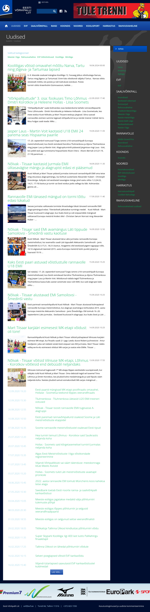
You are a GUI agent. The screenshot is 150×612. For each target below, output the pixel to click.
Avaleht (9, 41)
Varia (120, 67)
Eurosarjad (123, 104)
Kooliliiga (59, 57)
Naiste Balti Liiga (125, 120)
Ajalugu (121, 74)
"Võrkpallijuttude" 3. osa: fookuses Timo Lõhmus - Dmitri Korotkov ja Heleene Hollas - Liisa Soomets (49, 100)
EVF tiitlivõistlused (45, 57)
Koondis (65, 25)
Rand (54, 25)
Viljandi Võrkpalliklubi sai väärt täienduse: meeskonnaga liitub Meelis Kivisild (67, 464)
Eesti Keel (45, 2)
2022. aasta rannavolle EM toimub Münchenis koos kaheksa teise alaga (70, 482)
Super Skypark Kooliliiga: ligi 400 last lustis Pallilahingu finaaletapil (66, 537)
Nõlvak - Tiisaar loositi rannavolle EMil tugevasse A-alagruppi (64, 409)
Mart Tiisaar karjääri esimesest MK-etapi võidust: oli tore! (47, 329)
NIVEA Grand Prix (126, 139)
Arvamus (122, 70)
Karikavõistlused (125, 124)
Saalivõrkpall (39, 25)
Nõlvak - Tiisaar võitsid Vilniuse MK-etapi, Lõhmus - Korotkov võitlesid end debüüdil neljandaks (48, 362)
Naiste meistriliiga (126, 117)
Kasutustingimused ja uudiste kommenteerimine (121, 606)
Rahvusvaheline (127, 25)
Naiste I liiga (123, 127)
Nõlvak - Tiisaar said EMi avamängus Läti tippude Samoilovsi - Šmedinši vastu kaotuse (47, 231)
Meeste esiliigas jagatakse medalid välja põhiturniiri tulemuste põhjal (65, 501)
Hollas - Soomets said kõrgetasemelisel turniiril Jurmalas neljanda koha (67, 446)
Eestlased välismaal (127, 100)
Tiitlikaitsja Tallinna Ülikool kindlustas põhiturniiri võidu (67, 528)
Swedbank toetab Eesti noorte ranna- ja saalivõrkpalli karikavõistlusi (66, 491)
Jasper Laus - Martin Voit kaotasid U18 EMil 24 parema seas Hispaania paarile (45, 132)
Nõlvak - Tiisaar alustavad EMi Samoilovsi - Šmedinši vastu (42, 296)
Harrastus (109, 25)
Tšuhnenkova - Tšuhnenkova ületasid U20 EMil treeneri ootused (67, 400)
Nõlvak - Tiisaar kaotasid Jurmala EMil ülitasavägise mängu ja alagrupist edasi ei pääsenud (50, 165)
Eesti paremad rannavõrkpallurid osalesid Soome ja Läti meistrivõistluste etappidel (67, 418)
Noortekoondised (126, 169)
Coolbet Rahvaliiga (126, 194)
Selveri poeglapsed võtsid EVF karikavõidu (59, 555)
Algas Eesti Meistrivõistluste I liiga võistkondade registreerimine (62, 455)
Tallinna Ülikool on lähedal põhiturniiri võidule (62, 546)
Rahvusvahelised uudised (129, 206)
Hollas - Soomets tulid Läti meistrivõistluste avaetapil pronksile (65, 473)
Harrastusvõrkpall (126, 191)
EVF (26, 25)
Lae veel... (57, 572)
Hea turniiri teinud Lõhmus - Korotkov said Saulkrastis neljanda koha (66, 437)
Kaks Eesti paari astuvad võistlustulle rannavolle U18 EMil (47, 264)
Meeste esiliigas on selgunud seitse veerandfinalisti (65, 519)
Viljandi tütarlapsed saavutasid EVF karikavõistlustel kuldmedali (65, 565)
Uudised (16, 25)
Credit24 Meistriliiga (127, 110)
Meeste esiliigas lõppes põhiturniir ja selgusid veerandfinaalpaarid (61, 510)
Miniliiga (69, 57)
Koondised (123, 97)
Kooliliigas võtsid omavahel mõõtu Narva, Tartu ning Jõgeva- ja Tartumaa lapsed (46, 67)
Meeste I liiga (14, 57)
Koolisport (92, 25)
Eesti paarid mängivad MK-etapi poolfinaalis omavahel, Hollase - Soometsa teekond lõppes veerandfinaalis (67, 391)
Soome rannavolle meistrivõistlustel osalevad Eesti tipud (68, 427)
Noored (78, 25)
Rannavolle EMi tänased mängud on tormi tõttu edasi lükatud (46, 198)
